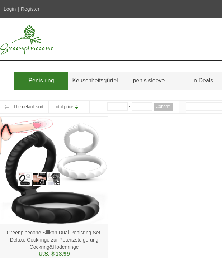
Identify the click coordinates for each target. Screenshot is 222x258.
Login (10, 9)
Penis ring (41, 80)
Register (30, 9)
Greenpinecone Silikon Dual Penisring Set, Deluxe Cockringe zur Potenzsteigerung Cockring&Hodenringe (54, 240)
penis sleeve (149, 80)
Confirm (163, 106)
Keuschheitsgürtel (95, 80)
